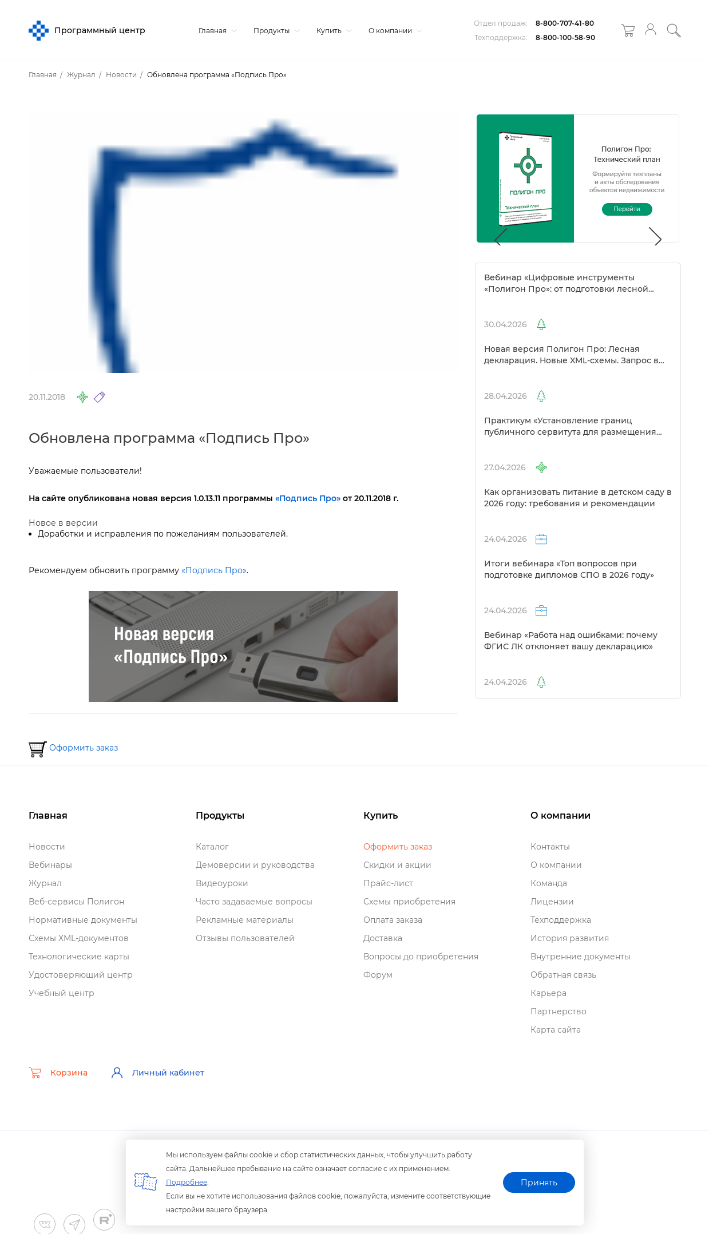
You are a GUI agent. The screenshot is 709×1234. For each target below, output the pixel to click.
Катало (212, 847)
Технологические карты (79, 956)
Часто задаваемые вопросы (254, 901)
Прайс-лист (388, 883)
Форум (378, 975)
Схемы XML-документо (79, 938)
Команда (548, 883)
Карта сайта (555, 1030)
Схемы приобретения (409, 901)
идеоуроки (222, 883)
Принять (539, 1182)
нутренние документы (580, 956)
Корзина (58, 1072)
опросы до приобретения (420, 956)
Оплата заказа (392, 920)
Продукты (275, 30)
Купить (332, 30)
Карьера (548, 993)
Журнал (45, 883)
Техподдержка (560, 920)
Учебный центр (61, 993)
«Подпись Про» (214, 570)
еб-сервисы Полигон (76, 901)
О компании (394, 30)
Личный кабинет (157, 1072)
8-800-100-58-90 (565, 37)
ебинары (50, 865)
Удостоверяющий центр (81, 975)
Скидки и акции (397, 865)
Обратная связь (563, 975)
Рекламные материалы (245, 920)
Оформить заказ (83, 748)
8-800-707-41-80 (565, 23)
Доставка (382, 938)
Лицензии (552, 901)
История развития (569, 938)
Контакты (550, 847)
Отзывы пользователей (245, 938)
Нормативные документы (83, 920)
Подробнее (186, 1182)
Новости (47, 847)
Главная (216, 30)
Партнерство (558, 1011)
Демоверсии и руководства (255, 865)
